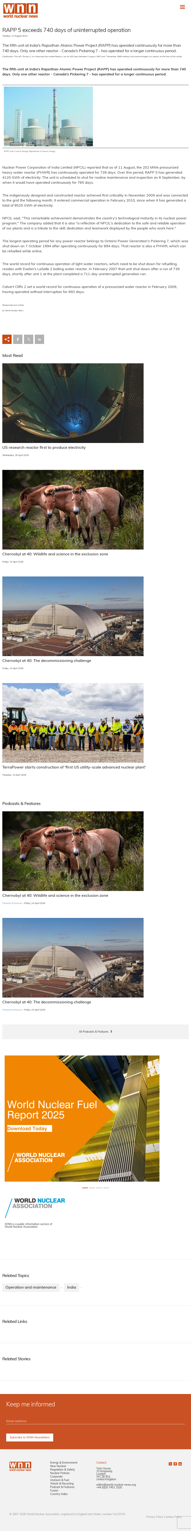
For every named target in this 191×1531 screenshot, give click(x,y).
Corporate (56, 1476)
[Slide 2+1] (99, 1188)
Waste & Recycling (62, 1483)
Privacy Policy (154, 1517)
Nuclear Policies (60, 1473)
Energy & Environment (63, 1462)
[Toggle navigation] (182, 7)
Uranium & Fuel (59, 1480)
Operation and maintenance (30, 1288)
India (71, 1288)
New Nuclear (58, 1466)
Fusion (54, 1490)
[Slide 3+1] (106, 1188)
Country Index (59, 1494)
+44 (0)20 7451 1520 (109, 1487)
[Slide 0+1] (85, 1188)
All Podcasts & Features (94, 1031)
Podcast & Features (62, 1487)
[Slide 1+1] (92, 1188)
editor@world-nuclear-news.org (116, 1485)
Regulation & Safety (62, 1469)
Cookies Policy (173, 1517)
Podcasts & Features (12, 903)
